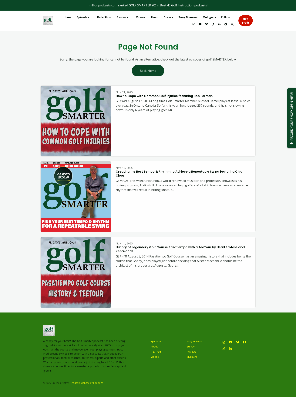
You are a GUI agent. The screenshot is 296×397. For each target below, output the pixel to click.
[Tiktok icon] (224, 348)
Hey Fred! (245, 20)
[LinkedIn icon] (230, 348)
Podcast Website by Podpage (87, 383)
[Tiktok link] (213, 24)
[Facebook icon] (244, 342)
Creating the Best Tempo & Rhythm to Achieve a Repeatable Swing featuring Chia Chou (179, 173)
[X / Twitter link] (206, 24)
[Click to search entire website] (232, 24)
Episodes (83, 17)
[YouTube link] (200, 24)
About (154, 17)
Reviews (123, 17)
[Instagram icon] (224, 342)
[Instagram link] (193, 24)
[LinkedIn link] (219, 24)
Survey (168, 17)
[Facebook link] (226, 24)
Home (68, 17)
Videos (140, 17)
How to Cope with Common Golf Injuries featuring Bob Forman (164, 96)
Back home (148, 71)
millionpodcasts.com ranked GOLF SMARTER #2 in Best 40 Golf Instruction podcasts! (148, 5)
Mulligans (209, 17)
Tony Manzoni (187, 17)
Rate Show (104, 17)
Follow (225, 17)
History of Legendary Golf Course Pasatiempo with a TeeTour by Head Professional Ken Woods (180, 249)
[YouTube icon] (230, 342)
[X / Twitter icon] (237, 342)
